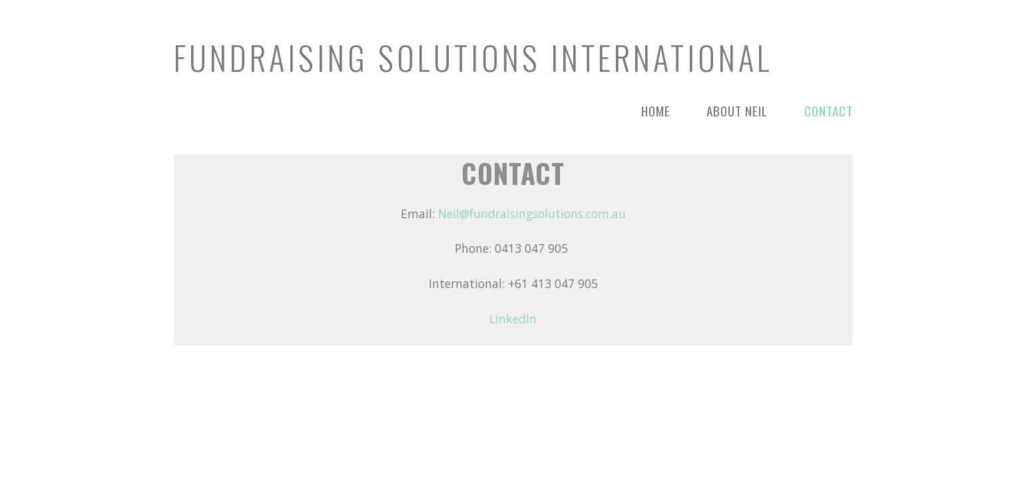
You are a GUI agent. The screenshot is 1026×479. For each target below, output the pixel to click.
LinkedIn (513, 319)
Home (655, 110)
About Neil (737, 110)
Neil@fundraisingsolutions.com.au (532, 214)
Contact (828, 110)
